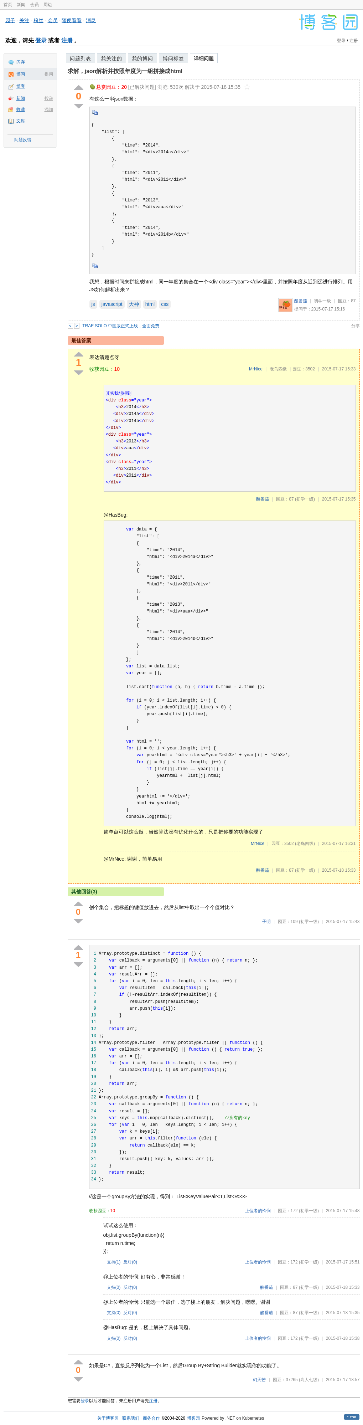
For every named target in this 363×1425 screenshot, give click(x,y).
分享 (355, 325)
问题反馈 (22, 139)
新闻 (21, 4)
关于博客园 (108, 1418)
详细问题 (204, 58)
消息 (91, 20)
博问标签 (173, 58)
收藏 (20, 109)
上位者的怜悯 (258, 1210)
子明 (266, 921)
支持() (114, 1262)
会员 (34, 4)
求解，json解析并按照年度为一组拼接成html (125, 71)
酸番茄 (300, 300)
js (93, 304)
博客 (20, 86)
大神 (134, 304)
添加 (49, 109)
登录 (41, 40)
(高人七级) (309, 1379)
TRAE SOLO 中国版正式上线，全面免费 (120, 325)
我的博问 (142, 58)
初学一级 (322, 300)
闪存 (20, 62)
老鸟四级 (278, 368)
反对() (130, 1262)
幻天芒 (259, 1379)
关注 (24, 20)
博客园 (193, 1418)
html (150, 304)
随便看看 (72, 20)
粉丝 (38, 20)
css (164, 304)
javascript (112, 304)
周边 (47, 4)
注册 (67, 40)
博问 (20, 74)
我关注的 (111, 58)
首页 (8, 4)
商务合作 (151, 1418)
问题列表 (80, 58)
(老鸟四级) (305, 843)
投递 (49, 98)
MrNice (256, 368)
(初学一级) (305, 499)
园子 (10, 20)
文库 (20, 120)
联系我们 (130, 1418)
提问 (49, 74)
